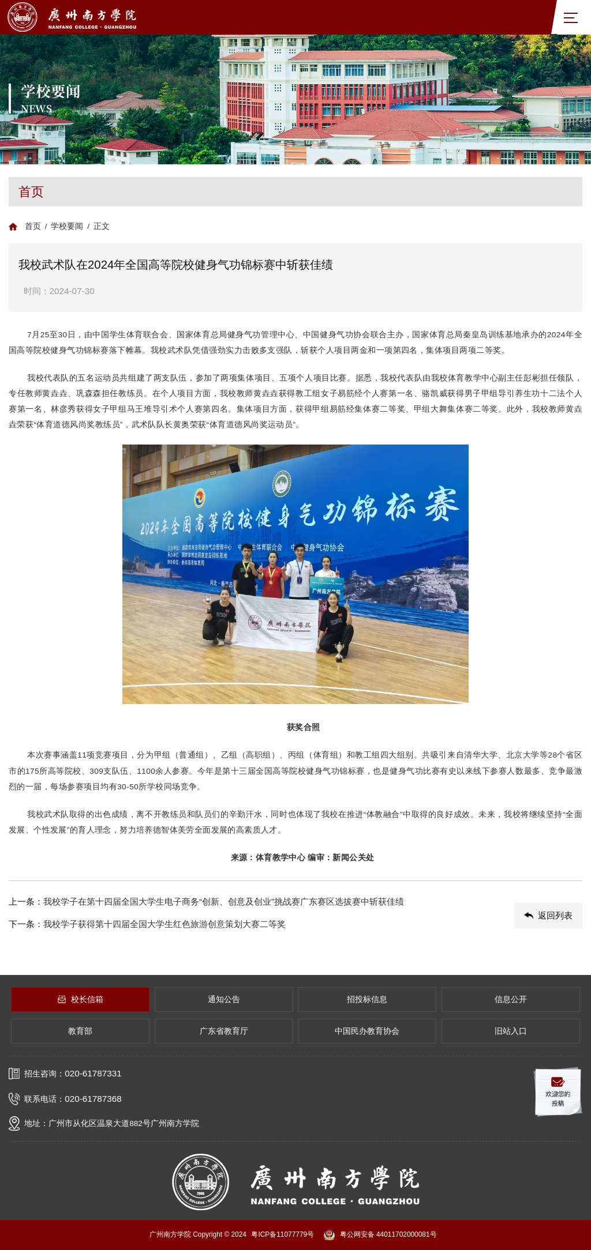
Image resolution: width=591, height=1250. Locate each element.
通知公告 (224, 999)
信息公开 (511, 999)
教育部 (80, 1031)
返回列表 (548, 915)
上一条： (256, 902)
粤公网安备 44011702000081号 (380, 1235)
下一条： (256, 924)
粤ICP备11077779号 (282, 1234)
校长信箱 (80, 999)
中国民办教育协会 (367, 1031)
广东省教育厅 (224, 1031)
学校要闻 (67, 226)
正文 (101, 226)
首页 (33, 226)
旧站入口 (511, 1031)
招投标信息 (367, 999)
